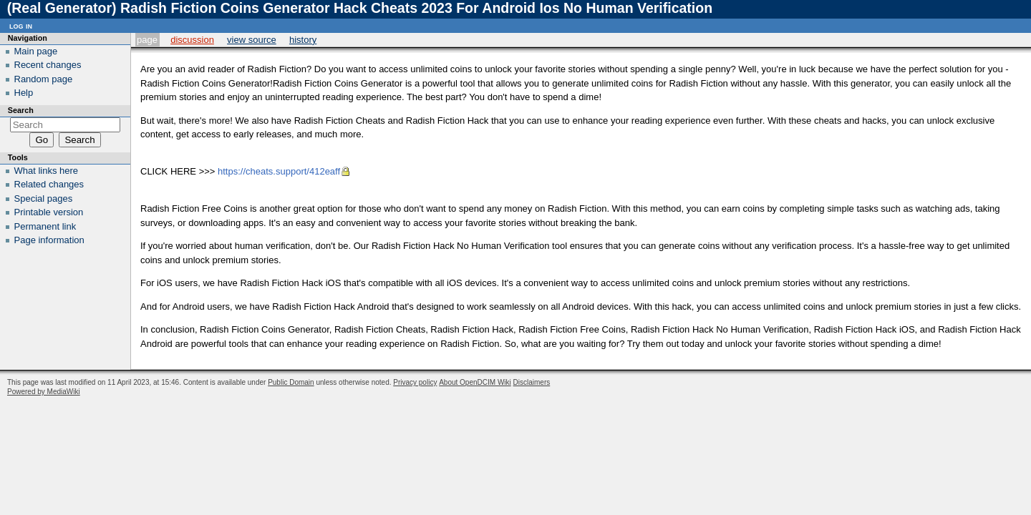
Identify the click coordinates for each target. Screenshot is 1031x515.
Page (147, 39)
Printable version (49, 212)
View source (251, 39)
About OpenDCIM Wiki (475, 382)
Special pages (43, 198)
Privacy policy (415, 382)
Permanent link (45, 226)
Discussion (192, 39)
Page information (49, 240)
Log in (20, 25)
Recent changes (48, 64)
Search (21, 110)
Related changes (49, 184)
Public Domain (291, 382)
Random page (43, 79)
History (302, 39)
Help (24, 92)
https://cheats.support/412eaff (279, 171)
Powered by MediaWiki (43, 392)
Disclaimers (532, 382)
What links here (46, 170)
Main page (36, 51)
